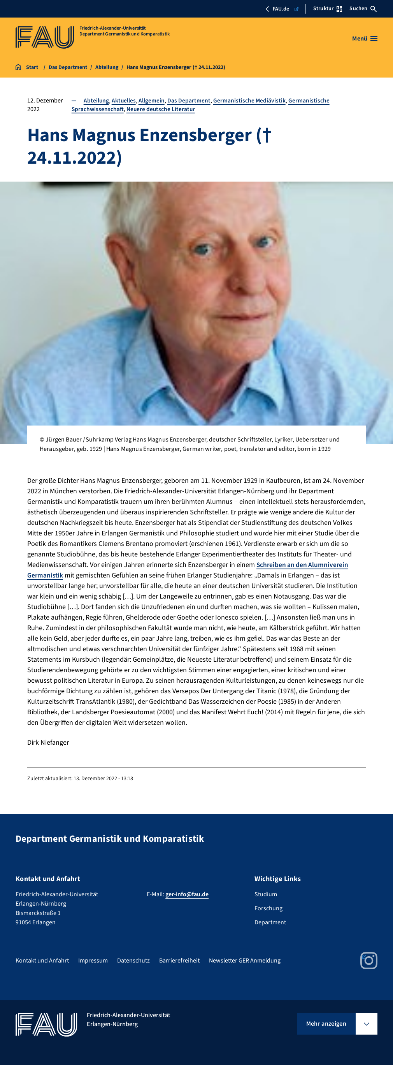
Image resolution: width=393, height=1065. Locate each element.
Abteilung (96, 100)
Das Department (189, 100)
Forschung (268, 908)
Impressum (93, 960)
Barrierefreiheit (179, 960)
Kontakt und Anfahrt (42, 960)
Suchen (363, 8)
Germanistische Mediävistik (250, 100)
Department (270, 922)
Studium (265, 894)
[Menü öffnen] (364, 38)
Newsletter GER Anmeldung (245, 960)
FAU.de (281, 9)
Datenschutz (133, 960)
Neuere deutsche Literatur (162, 109)
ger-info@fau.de (187, 894)
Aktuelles (124, 100)
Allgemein (152, 100)
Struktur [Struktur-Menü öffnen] (327, 8)
